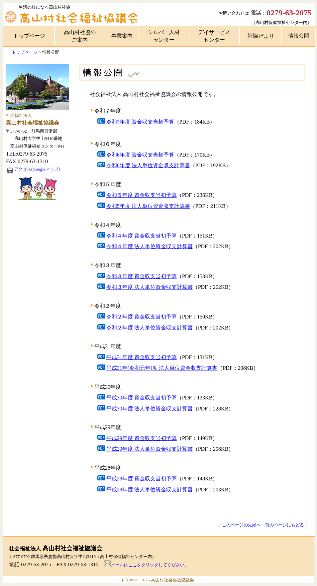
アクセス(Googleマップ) (37, 169)
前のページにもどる (284, 524)
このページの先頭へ (241, 524)
